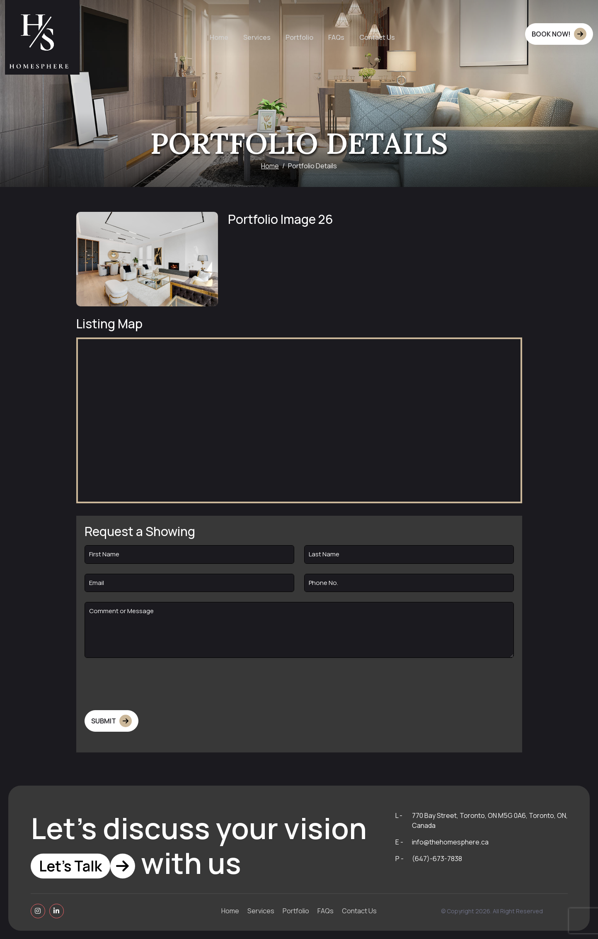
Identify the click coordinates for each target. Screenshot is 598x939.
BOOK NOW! (559, 34)
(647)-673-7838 (437, 858)
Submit (111, 721)
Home (270, 165)
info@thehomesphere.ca (450, 842)
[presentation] (148, 684)
